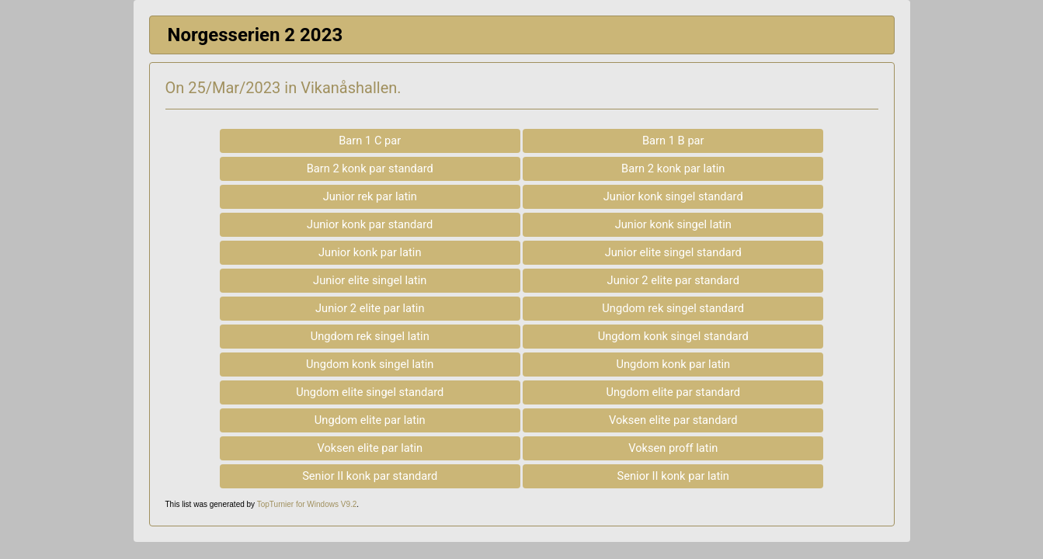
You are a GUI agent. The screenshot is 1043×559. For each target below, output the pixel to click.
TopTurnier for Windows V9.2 (307, 504)
